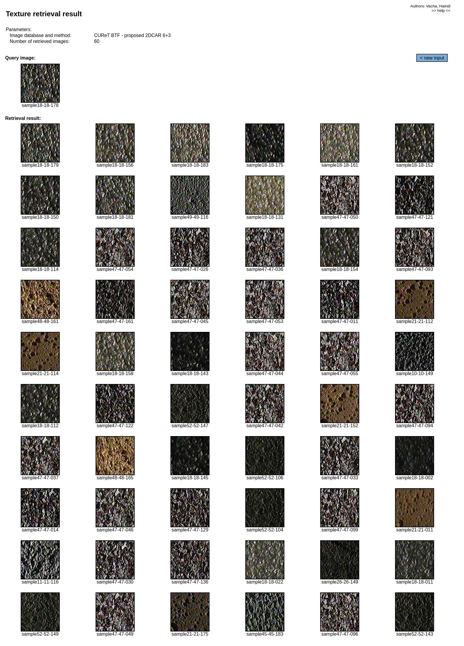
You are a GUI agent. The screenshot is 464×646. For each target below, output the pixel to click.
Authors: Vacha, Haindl (430, 6)
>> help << (440, 10)
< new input (432, 57)
